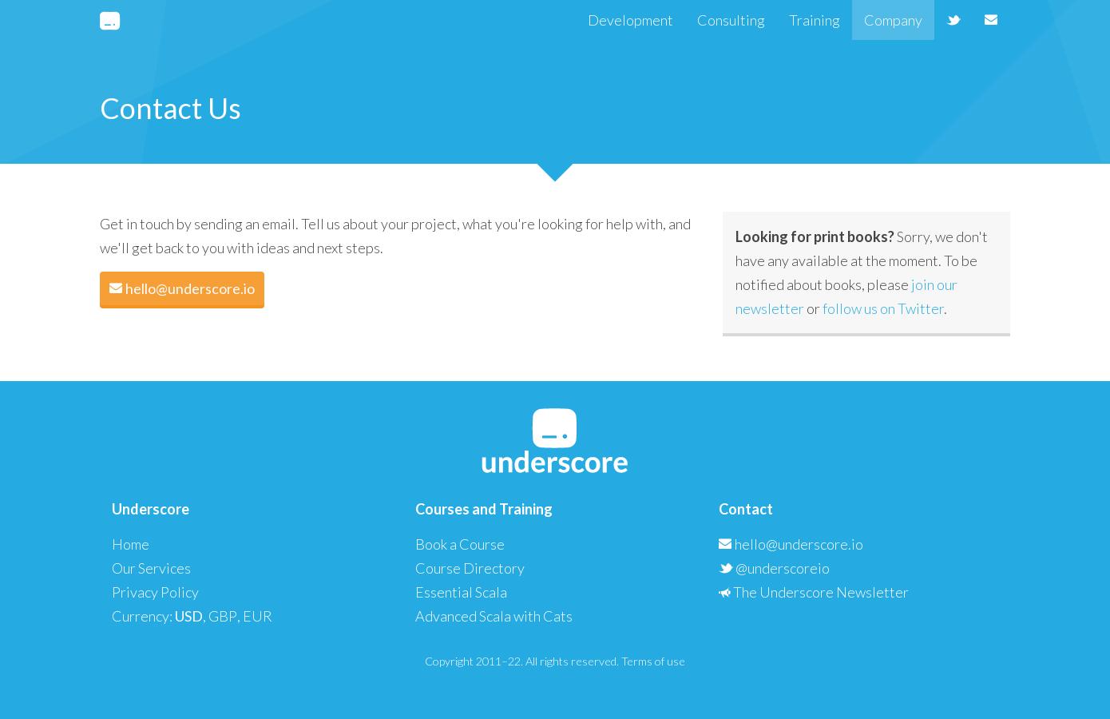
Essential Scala (461, 592)
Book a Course (460, 544)
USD (189, 616)
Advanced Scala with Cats (494, 616)
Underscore (150, 509)
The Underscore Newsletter (814, 592)
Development (630, 20)
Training (814, 20)
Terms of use (653, 661)
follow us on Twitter (883, 308)
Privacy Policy (155, 592)
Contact (746, 509)
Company (893, 20)
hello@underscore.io (182, 288)
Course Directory (470, 568)
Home (130, 544)
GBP (222, 616)
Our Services (151, 568)
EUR (257, 616)
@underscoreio (774, 568)
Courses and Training (484, 509)
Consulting (731, 20)
